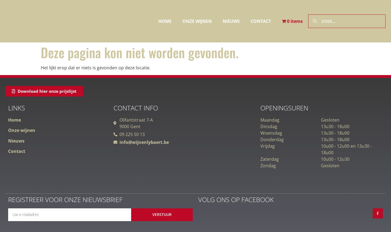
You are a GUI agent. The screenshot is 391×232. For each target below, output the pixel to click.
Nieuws (231, 21)
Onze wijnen (197, 21)
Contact (261, 21)
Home (165, 21)
